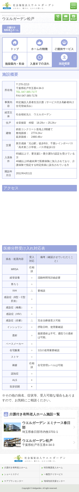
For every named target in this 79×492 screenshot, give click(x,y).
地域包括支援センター (54, 481)
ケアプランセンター (13, 481)
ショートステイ (11, 474)
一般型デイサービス (53, 474)
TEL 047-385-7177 (26, 91)
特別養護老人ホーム (53, 467)
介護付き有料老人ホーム (15, 467)
